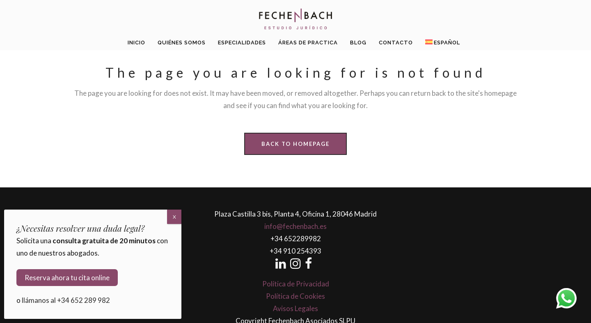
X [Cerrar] (174, 217)
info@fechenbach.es (295, 226)
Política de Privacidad (295, 283)
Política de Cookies (295, 296)
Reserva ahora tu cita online (67, 277)
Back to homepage (295, 144)
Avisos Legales (295, 308)
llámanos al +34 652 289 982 (66, 300)
